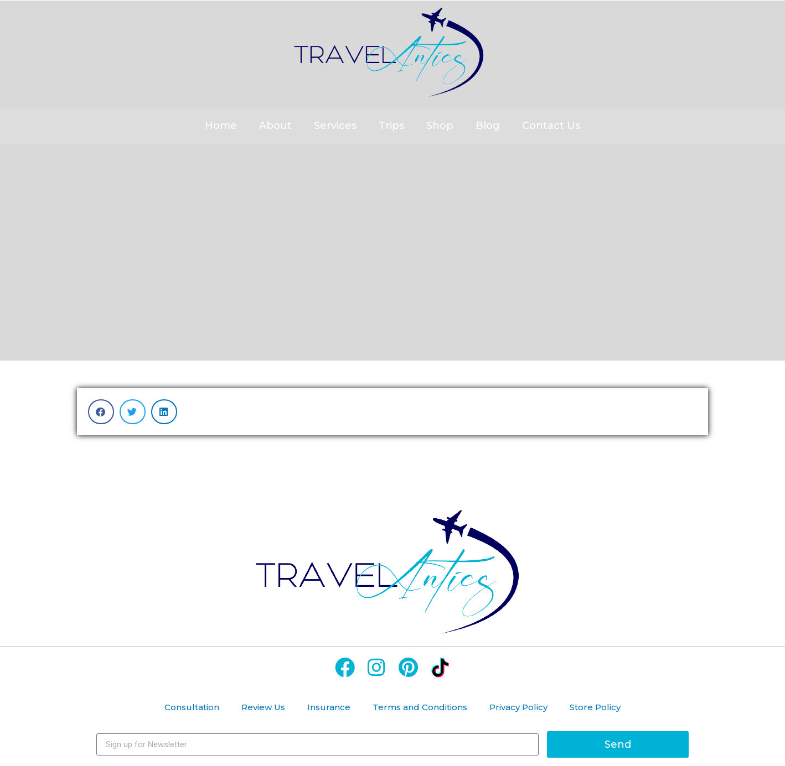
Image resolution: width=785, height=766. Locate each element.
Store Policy (595, 707)
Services (335, 125)
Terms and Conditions (420, 707)
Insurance (328, 707)
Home (221, 125)
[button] (101, 411)
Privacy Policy (518, 707)
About (275, 125)
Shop (439, 125)
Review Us (263, 707)
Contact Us (551, 125)
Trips (391, 125)
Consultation (191, 707)
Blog (488, 125)
